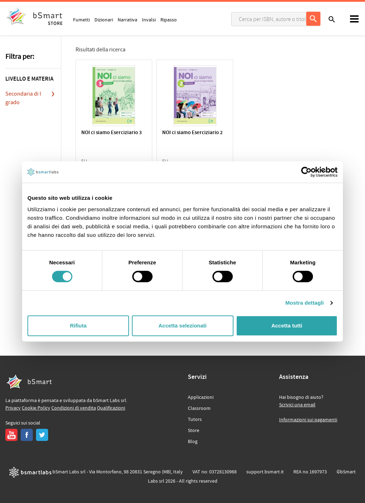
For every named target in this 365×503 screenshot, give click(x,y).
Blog (192, 441)
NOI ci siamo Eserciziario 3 (109, 136)
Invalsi (149, 19)
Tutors (195, 419)
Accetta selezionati (182, 325)
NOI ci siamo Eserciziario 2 (184, 136)
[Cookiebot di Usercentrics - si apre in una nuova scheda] (306, 172)
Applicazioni (201, 397)
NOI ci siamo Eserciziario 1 (258, 136)
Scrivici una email (297, 405)
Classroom (199, 408)
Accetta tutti (286, 325)
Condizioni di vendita (73, 408)
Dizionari (103, 19)
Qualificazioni (111, 408)
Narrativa (127, 19)
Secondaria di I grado (23, 98)
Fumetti (81, 19)
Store (193, 430)
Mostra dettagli (304, 303)
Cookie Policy (36, 408)
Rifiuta (78, 325)
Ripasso (168, 19)
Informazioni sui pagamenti (308, 420)
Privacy (13, 408)
